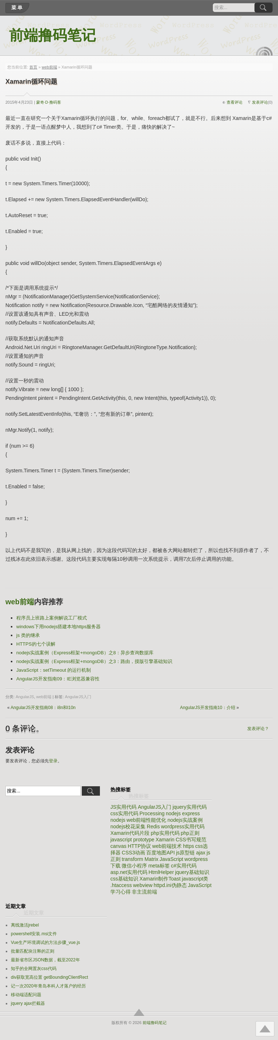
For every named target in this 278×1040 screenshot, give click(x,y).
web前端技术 (167, 846)
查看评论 (235, 102)
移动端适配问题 (26, 994)
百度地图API (160, 852)
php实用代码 (165, 833)
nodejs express (183, 813)
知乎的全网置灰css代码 (33, 968)
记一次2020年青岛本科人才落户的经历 (48, 986)
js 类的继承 (28, 635)
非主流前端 (144, 892)
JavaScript (171, 859)
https (188, 846)
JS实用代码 (123, 807)
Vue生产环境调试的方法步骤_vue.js (45, 942)
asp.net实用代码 (128, 872)
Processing (151, 813)
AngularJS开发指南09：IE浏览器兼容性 (58, 678)
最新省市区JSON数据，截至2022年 (45, 959)
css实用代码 (124, 813)
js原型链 (185, 852)
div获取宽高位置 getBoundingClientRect (49, 977)
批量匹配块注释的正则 (32, 951)
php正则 (190, 833)
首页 (33, 67)
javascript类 (195, 879)
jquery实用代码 (190, 807)
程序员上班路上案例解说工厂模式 (51, 618)
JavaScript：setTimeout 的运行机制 (53, 670)
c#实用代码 (184, 866)
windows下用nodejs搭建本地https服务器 (58, 626)
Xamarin (165, 839)
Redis (153, 826)
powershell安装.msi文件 (34, 933)
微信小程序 (134, 866)
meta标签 (159, 866)
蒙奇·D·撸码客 (48, 102)
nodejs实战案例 (185, 820)
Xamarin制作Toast (160, 879)
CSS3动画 (133, 852)
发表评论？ (258, 728)
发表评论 (260, 102)
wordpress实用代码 (183, 826)
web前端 (49, 67)
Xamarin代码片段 (129, 833)
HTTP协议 (139, 846)
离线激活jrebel (25, 925)
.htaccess (121, 885)
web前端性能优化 (147, 820)
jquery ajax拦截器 (28, 1003)
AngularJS (25, 697)
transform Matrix (140, 859)
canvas (118, 846)
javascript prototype (132, 839)
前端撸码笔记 (52, 35)
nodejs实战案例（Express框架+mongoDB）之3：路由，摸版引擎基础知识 (94, 661)
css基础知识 (124, 879)
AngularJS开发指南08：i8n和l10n (42, 707)
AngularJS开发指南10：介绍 (207, 707)
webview (142, 885)
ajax (201, 852)
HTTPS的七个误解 (35, 644)
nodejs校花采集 (128, 826)
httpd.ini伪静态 (170, 885)
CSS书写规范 (191, 839)
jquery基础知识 (192, 872)
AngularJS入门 (78, 697)
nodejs (117, 820)
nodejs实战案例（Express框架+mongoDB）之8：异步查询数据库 (84, 652)
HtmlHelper (161, 872)
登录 (53, 760)
